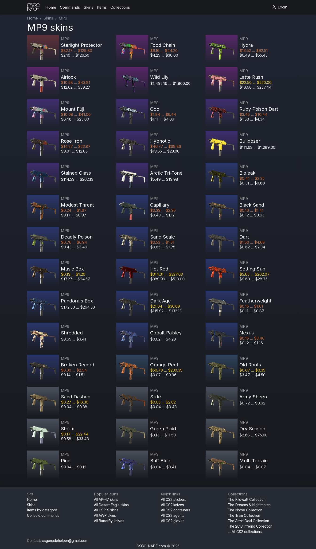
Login (279, 7)
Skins (88, 7)
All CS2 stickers (173, 499)
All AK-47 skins (106, 499)
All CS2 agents (172, 515)
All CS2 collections (247, 531)
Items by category (42, 510)
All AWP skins (105, 515)
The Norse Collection (245, 510)
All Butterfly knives (109, 521)
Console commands (43, 515)
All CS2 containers (175, 510)
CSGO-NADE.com (151, 546)
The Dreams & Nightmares (249, 505)
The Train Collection (244, 515)
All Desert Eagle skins (111, 505)
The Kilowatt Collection (246, 499)
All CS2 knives (172, 505)
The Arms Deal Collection (248, 521)
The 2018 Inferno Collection (250, 526)
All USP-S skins (106, 510)
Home (50, 7)
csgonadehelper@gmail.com (65, 540)
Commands (70, 7)
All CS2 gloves (172, 521)
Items (102, 7)
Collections (120, 7)
